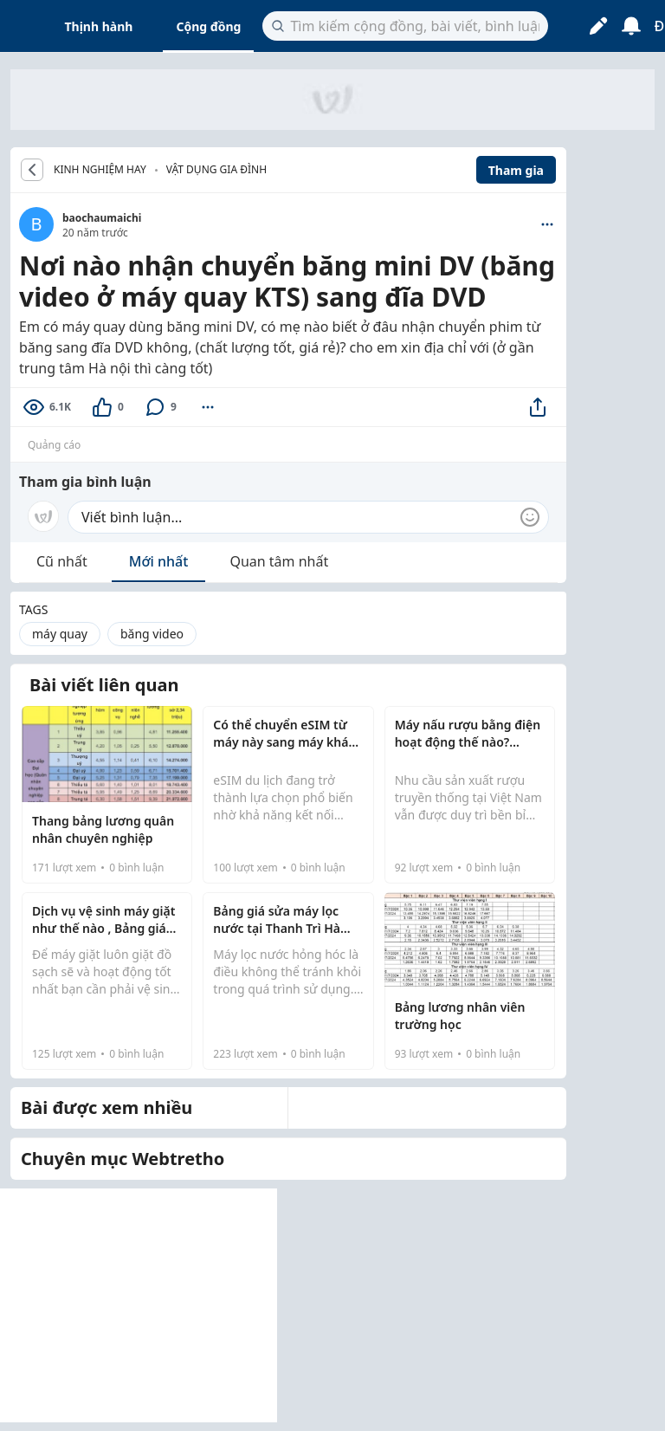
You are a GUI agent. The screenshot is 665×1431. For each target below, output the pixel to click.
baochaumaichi (101, 217)
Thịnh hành (99, 26)
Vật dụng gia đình (216, 169)
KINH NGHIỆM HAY (100, 170)
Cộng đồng (208, 26)
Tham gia (516, 170)
